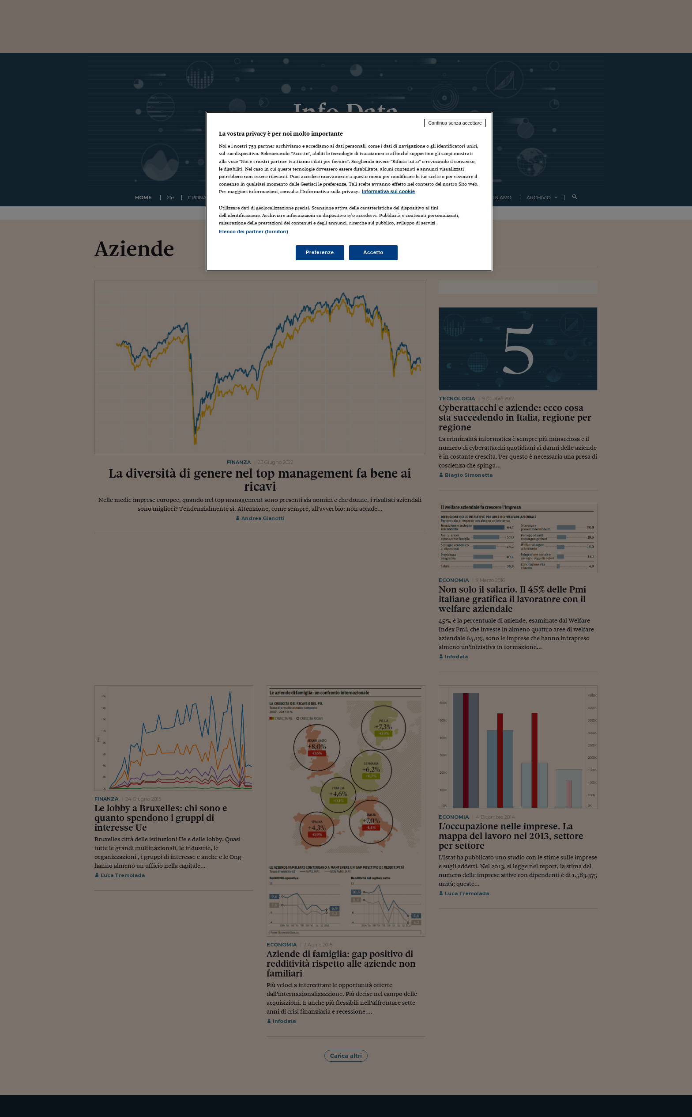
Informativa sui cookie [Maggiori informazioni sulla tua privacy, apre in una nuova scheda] (388, 191)
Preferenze (320, 252)
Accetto (373, 252)
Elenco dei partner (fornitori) (253, 231)
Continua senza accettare (455, 122)
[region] (349, 191)
